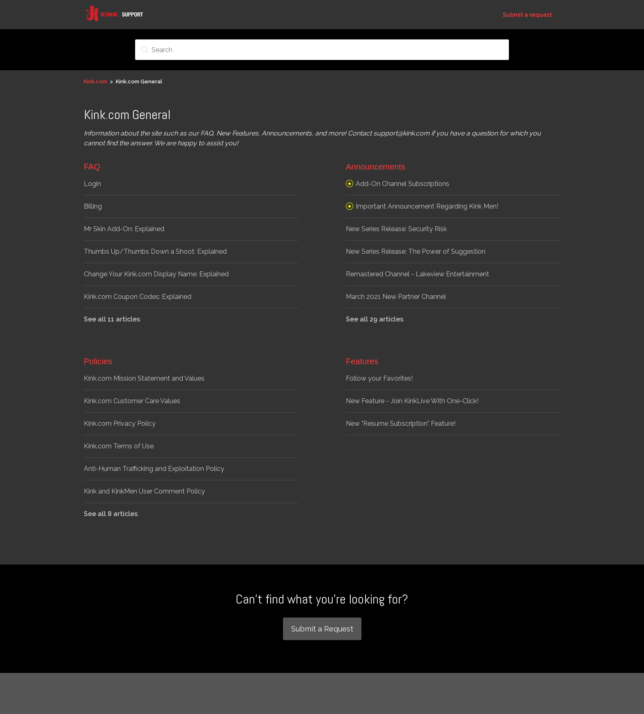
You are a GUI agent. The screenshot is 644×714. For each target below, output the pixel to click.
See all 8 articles (111, 514)
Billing (93, 206)
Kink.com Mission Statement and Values (144, 378)
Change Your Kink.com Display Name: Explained (156, 274)
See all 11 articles (112, 319)
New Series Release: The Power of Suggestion (415, 251)
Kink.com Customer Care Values (132, 401)
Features (362, 361)
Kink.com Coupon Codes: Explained (137, 297)
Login (92, 184)
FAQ (92, 166)
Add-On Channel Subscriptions (402, 184)
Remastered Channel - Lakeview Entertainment (417, 274)
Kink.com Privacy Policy (120, 423)
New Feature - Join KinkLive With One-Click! (412, 401)
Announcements (375, 166)
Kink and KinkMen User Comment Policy (144, 491)
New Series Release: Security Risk (396, 229)
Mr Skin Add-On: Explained (124, 229)
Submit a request (527, 14)
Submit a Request (322, 628)
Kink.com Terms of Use (119, 446)
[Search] (322, 49)
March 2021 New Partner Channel (396, 297)
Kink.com (95, 81)
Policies (98, 361)
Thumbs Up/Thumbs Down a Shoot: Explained (155, 251)
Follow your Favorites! (379, 378)
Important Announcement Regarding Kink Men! (427, 206)
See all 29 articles (374, 319)
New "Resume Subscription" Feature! (400, 423)
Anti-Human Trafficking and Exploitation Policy (154, 469)
